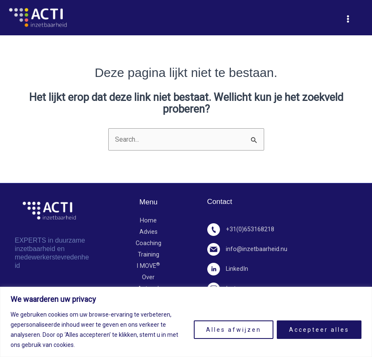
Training (148, 255)
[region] (186, 322)
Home (148, 221)
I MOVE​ (148, 266)
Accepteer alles (319, 329)
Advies (148, 232)
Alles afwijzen (233, 329)
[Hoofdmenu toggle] (348, 19)
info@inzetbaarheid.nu (247, 249)
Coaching (148, 243)
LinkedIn (227, 268)
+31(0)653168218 (240, 229)
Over (148, 278)
